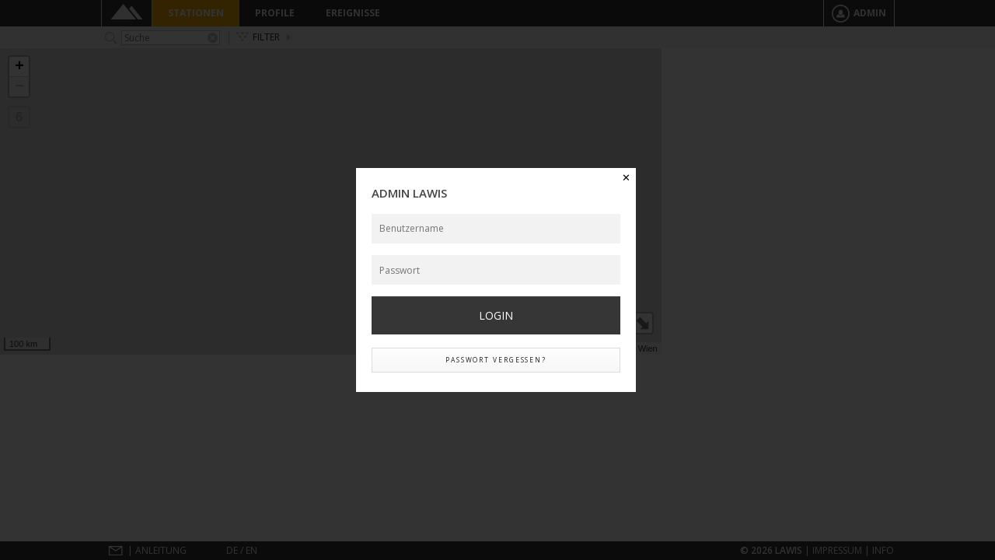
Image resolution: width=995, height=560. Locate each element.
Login (496, 315)
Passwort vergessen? (495, 359)
